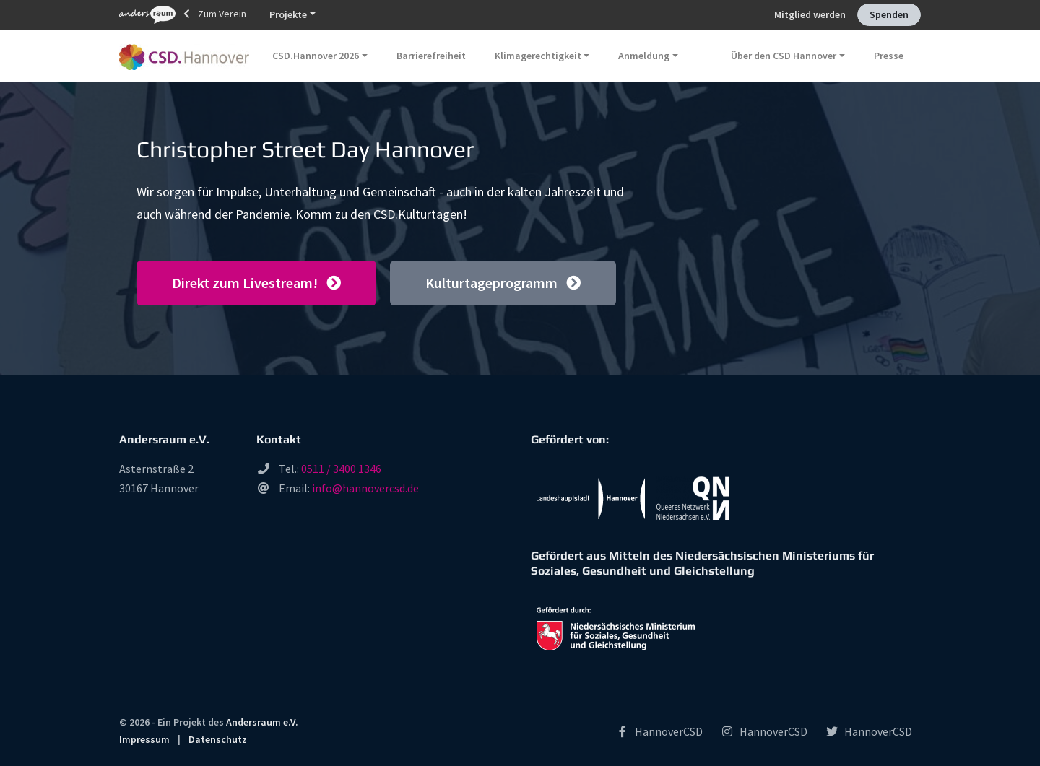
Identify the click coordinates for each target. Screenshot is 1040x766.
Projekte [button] (288, 14)
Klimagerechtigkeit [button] (538, 55)
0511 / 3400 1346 (341, 468)
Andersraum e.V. (262, 721)
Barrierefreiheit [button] (431, 55)
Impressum (144, 739)
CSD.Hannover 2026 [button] (315, 55)
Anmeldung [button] (644, 55)
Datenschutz (217, 739)
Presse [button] (889, 55)
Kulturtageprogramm (503, 283)
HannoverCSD (659, 731)
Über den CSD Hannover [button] (783, 55)
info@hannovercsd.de (365, 488)
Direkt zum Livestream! (256, 283)
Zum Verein (182, 15)
